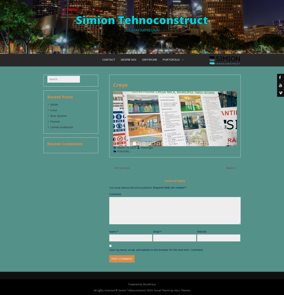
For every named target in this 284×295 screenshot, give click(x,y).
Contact (108, 59)
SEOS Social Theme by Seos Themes (168, 290)
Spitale (54, 104)
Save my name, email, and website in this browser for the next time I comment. (156, 250)
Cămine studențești (61, 127)
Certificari (149, 59)
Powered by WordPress (142, 284)
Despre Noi (128, 59)
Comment (115, 194)
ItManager (147, 147)
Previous (123, 168)
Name (114, 231)
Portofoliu (171, 59)
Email (157, 231)
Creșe (53, 110)
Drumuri (55, 121)
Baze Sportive (58, 116)
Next (230, 168)
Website (202, 231)
